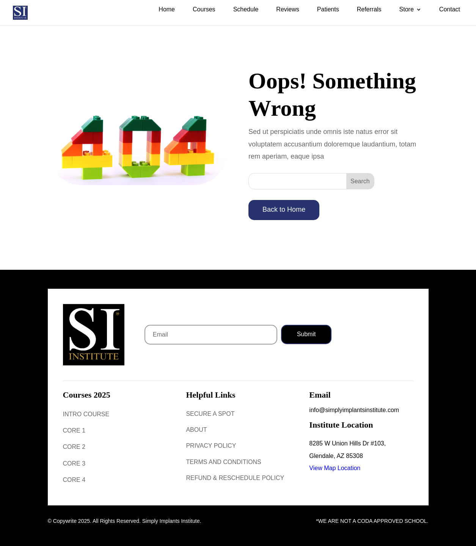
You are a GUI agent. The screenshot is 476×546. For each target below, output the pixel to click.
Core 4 (74, 480)
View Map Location (334, 468)
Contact (449, 10)
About (196, 429)
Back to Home (283, 209)
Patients (328, 10)
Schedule (246, 10)
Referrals (369, 10)
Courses (204, 10)
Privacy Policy (211, 445)
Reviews (287, 10)
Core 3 (74, 463)
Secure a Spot (210, 414)
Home (167, 10)
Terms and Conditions (223, 462)
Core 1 (74, 430)
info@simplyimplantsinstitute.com (354, 410)
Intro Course (86, 414)
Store (406, 10)
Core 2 (74, 447)
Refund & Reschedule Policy (235, 478)
